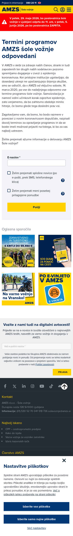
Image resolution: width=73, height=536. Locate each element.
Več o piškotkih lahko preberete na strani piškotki (32, 492)
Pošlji (36, 207)
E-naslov (13, 157)
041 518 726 (40, 411)
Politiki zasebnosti (44, 364)
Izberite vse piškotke (36, 506)
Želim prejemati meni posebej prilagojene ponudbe (35, 193)
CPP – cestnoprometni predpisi (23, 429)
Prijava (62, 372)
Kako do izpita (13, 433)
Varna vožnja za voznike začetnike (25, 437)
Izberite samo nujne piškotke (36, 519)
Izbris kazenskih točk (17, 441)
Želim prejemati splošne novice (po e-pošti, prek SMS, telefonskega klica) (35, 177)
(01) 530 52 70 (25, 411)
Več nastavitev (36, 528)
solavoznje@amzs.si (59, 411)
